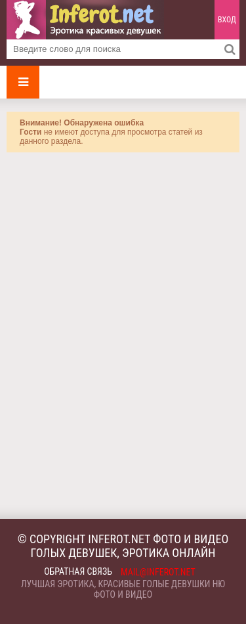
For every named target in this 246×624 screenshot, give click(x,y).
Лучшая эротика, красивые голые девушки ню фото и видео (123, 589)
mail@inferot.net (158, 572)
